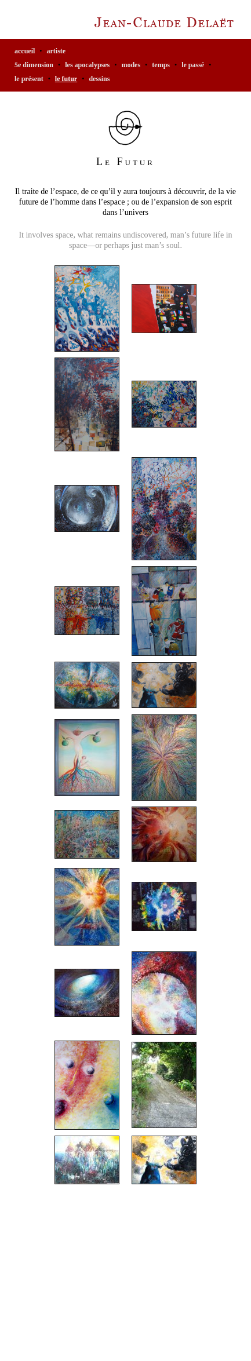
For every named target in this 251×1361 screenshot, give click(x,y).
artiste (56, 51)
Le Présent (28, 79)
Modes (130, 65)
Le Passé (192, 65)
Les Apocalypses (87, 65)
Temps (161, 65)
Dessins (99, 79)
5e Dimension (33, 65)
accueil (24, 51)
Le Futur (66, 79)
